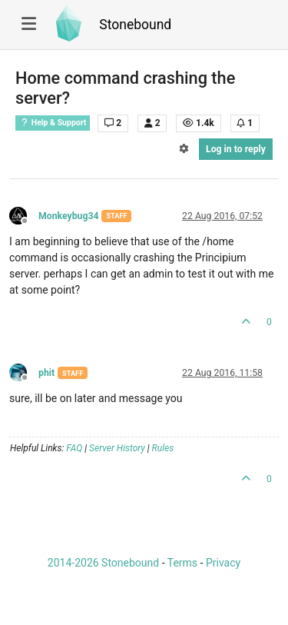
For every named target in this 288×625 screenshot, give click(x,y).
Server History (117, 448)
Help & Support (52, 123)
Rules (163, 448)
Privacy (223, 563)
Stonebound (135, 24)
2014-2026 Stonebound (103, 563)
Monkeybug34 (68, 216)
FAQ (74, 448)
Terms (182, 563)
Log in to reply (236, 149)
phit (46, 372)
